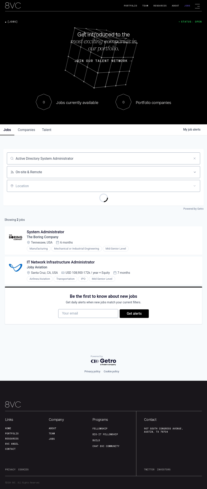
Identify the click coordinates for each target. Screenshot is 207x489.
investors (164, 469)
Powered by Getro (193, 208)
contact (10, 449)
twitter (149, 469)
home (8, 428)
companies (26, 130)
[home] (13, 5)
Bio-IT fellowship (105, 434)
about (52, 428)
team (52, 433)
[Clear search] (194, 158)
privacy (10, 469)
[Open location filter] (194, 186)
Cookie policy (111, 371)
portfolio (12, 433)
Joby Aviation (37, 268)
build (96, 440)
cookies (23, 469)
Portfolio (130, 6)
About (175, 6)
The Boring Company (43, 237)
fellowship (99, 428)
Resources (160, 6)
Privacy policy (92, 371)
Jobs (187, 6)
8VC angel (12, 443)
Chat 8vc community (105, 446)
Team (145, 6)
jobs (7, 130)
